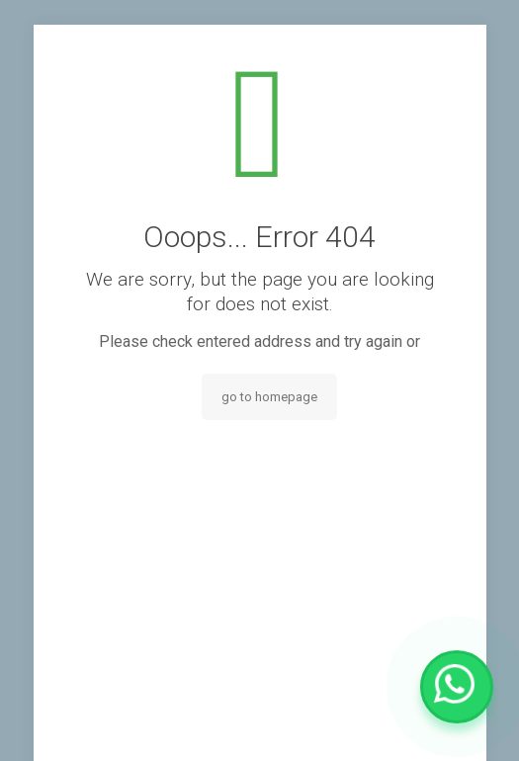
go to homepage (269, 396)
